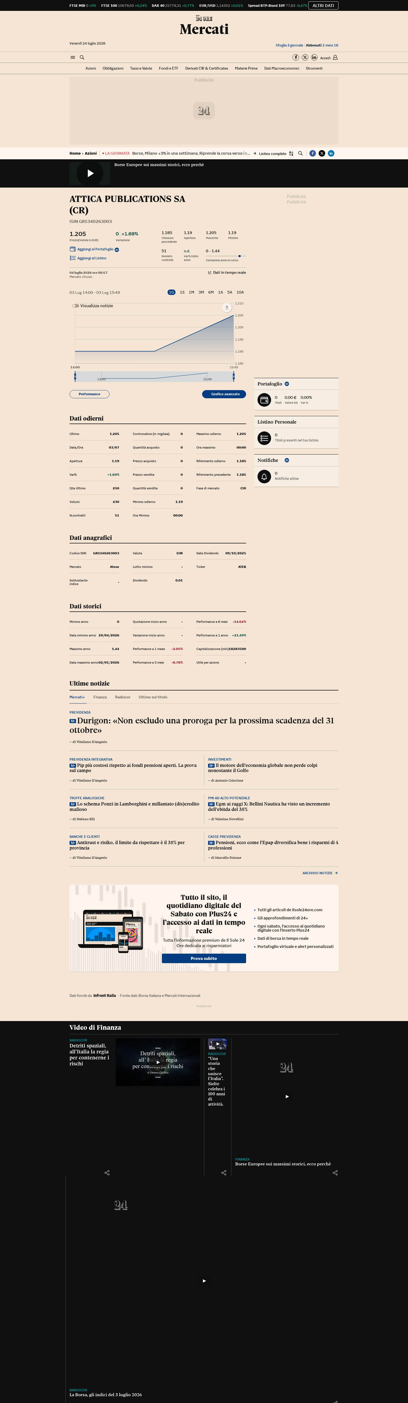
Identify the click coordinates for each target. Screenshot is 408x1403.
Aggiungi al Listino (88, 258)
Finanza (242, 1159)
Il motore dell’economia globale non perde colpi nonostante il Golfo (262, 768)
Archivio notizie (320, 873)
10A (240, 292)
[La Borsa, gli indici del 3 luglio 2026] (204, 1281)
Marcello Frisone (228, 858)
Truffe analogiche (87, 798)
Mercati (204, 29)
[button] (73, 57)
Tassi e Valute (141, 68)
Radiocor (78, 1040)
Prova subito (204, 958)
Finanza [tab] (100, 697)
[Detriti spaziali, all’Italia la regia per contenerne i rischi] (158, 1062)
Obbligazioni (113, 68)
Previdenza (80, 712)
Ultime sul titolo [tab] (153, 697)
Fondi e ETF (168, 68)
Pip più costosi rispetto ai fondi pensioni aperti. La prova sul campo (133, 768)
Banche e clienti (85, 836)
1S (182, 292)
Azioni (91, 68)
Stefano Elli (86, 819)
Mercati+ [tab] (77, 697)
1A (220, 292)
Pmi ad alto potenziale (229, 798)
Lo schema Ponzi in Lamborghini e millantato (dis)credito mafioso (134, 806)
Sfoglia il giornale (289, 45)
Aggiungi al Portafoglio (92, 249)
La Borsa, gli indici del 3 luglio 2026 (106, 1395)
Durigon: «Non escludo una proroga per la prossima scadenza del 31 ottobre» (202, 725)
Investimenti (219, 759)
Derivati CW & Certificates (206, 68)
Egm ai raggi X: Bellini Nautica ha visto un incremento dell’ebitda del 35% (269, 806)
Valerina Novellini (229, 819)
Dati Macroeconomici (281, 68)
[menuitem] (154, 376)
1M (191, 292)
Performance (89, 394)
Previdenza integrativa (91, 759)
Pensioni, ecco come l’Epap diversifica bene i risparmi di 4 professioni (273, 845)
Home (75, 153)
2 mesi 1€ (322, 45)
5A (229, 292)
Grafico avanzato (225, 394)
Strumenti (314, 68)
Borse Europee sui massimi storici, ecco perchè (159, 164)
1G (171, 292)
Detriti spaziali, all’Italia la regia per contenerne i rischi (89, 1054)
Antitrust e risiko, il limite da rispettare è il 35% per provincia (127, 845)
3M (201, 292)
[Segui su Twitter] (305, 57)
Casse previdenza (224, 836)
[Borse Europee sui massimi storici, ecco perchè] (286, 1096)
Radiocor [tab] (122, 697)
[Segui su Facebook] (296, 57)
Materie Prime (246, 68)
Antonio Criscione (229, 780)
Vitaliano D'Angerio (92, 742)
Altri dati (323, 5)
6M (211, 292)
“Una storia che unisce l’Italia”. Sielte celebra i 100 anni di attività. (216, 1081)
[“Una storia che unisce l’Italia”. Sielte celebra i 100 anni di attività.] (217, 1043)
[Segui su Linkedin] (314, 57)
